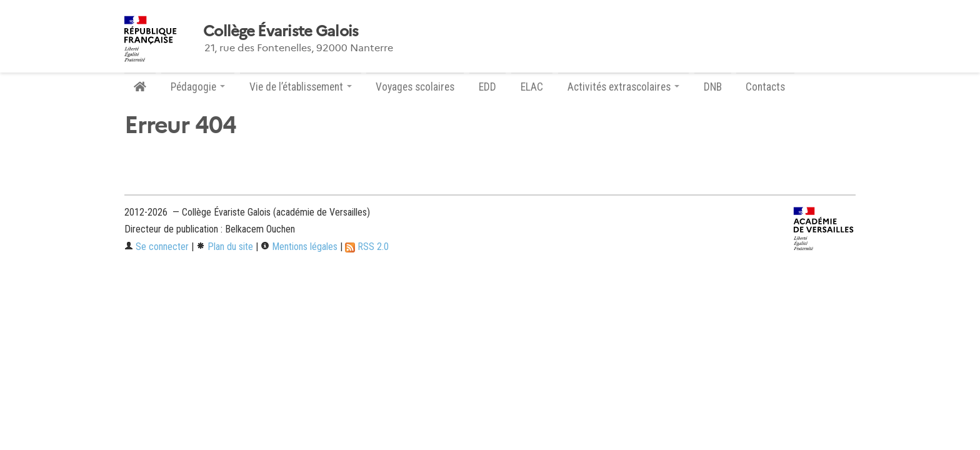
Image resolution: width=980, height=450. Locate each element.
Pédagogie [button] (198, 87)
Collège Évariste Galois (280, 31)
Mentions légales (299, 246)
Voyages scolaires (415, 87)
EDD (487, 87)
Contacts (765, 87)
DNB (713, 87)
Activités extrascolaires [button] (623, 87)
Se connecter (156, 246)
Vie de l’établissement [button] (300, 87)
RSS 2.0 (367, 246)
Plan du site (224, 246)
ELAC (532, 87)
